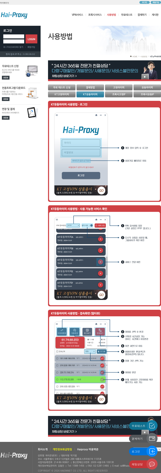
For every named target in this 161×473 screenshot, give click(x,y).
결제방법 (90, 87)
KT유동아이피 (155, 56)
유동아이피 (147, 87)
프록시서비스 (95, 14)
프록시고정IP (118, 94)
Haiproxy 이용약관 (87, 449)
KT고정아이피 (62, 94)
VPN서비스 (77, 14)
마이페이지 (4, 3)
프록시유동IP (147, 94)
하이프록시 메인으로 (14, 15)
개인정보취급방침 (62, 449)
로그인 (144, 2)
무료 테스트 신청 (61, 87)
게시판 (155, 14)
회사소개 (43, 449)
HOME (134, 56)
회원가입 (156, 2)
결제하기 (142, 14)
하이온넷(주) (14, 455)
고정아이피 (118, 87)
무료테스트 (126, 14)
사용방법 (111, 14)
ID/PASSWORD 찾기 (14, 47)
